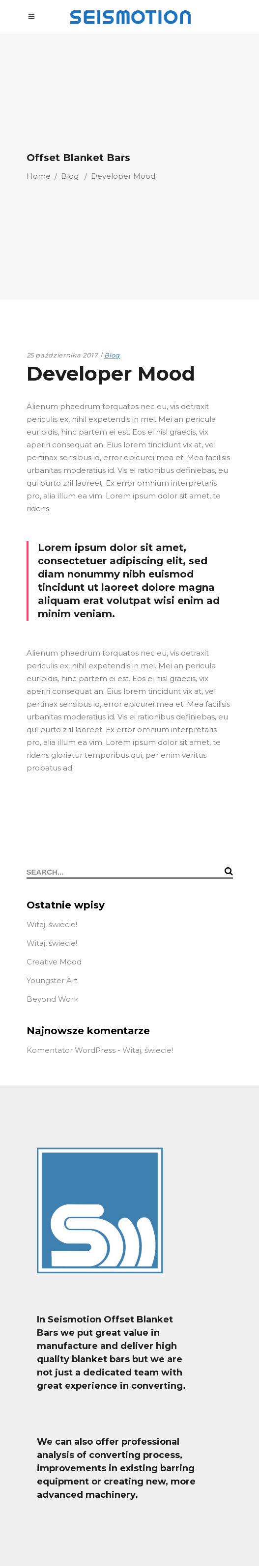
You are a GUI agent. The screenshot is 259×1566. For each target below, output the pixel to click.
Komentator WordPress (71, 1050)
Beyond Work (52, 999)
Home (39, 176)
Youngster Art (52, 980)
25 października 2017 (62, 355)
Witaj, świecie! (52, 924)
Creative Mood (54, 961)
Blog (70, 176)
